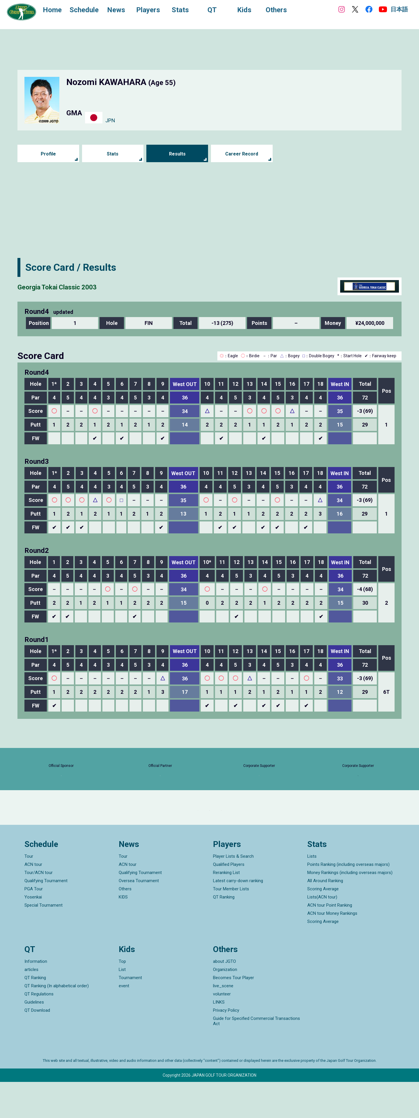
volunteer (222, 1030)
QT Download (37, 1046)
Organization (225, 1005)
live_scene (223, 1022)
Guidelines (34, 1038)
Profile (48, 154)
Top (122, 997)
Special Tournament (43, 941)
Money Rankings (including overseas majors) (350, 909)
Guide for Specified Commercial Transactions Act (256, 1057)
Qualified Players (228, 900)
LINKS (219, 1038)
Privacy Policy (226, 1046)
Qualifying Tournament (46, 917)
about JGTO (224, 997)
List (122, 1005)
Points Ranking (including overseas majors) (348, 900)
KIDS (123, 933)
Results (177, 154)
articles (31, 1005)
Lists (312, 892)
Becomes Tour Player (233, 1013)
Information (35, 997)
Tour (28, 892)
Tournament (130, 1013)
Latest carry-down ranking (238, 917)
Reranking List (226, 909)
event (124, 1022)
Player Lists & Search (233, 892)
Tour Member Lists (231, 925)
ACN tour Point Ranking (329, 941)
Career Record (241, 154)
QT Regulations (39, 1030)
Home (58, 11)
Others (125, 925)
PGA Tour (33, 925)
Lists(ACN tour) (322, 933)
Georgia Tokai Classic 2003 (78, 286)
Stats (112, 154)
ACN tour (33, 900)
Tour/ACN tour (38, 909)
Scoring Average (323, 925)
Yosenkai (33, 933)
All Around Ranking (325, 917)
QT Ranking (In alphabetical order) (56, 1022)
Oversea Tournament (139, 917)
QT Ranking (224, 933)
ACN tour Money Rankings (332, 949)
